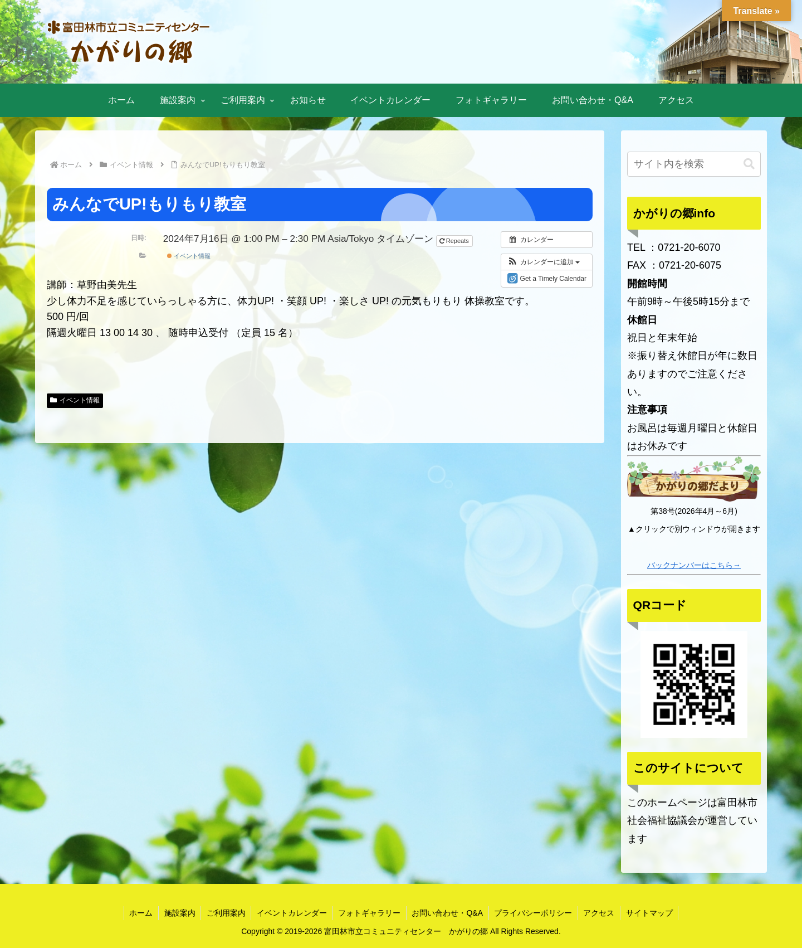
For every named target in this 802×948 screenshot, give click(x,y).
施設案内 (178, 912)
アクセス (600, 912)
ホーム (139, 912)
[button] (543, 262)
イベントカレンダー (291, 912)
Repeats (455, 240)
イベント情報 (189, 255)
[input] (694, 164)
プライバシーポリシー (534, 912)
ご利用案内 (225, 912)
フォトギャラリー (369, 912)
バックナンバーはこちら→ (694, 565)
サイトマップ (651, 912)
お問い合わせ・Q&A (447, 912)
